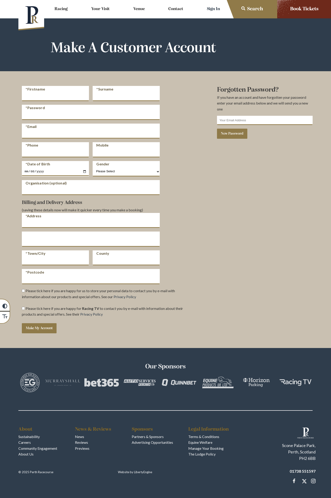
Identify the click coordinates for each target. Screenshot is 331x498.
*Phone (32, 145)
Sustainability (29, 436)
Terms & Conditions (203, 436)
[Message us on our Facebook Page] (294, 480)
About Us (26, 454)
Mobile (102, 145)
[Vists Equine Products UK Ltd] (218, 383)
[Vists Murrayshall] (63, 383)
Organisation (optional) (46, 183)
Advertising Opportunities (152, 442)
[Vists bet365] (101, 383)
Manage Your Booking (206, 448)
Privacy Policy (125, 296)
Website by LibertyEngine (135, 472)
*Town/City (36, 253)
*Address (33, 216)
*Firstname (35, 89)
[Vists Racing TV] (295, 383)
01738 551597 (303, 471)
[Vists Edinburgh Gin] (29, 383)
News (79, 436)
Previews (82, 448)
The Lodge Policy (202, 454)
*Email (31, 126)
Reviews (81, 442)
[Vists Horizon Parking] (256, 383)
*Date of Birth (38, 164)
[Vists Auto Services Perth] (140, 383)
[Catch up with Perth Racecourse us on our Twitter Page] (303, 481)
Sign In (213, 9)
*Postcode (35, 272)
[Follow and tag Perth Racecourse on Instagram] (312, 481)
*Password (35, 107)
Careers (24, 442)
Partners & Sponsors (148, 436)
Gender (102, 164)
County (102, 253)
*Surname (104, 89)
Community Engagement (37, 448)
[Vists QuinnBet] (179, 383)
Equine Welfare (200, 442)
